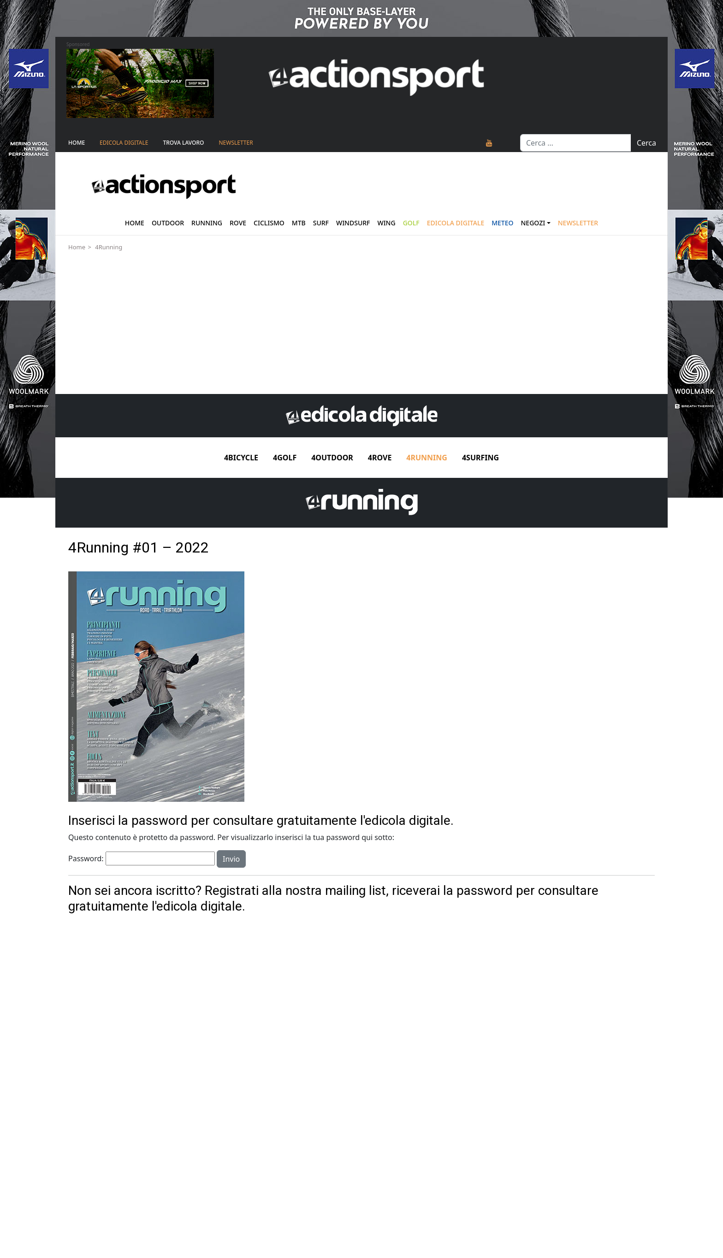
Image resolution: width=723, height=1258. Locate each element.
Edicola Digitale (124, 143)
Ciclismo (269, 222)
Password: (141, 858)
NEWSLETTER (236, 143)
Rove (238, 222)
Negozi (533, 222)
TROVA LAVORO (183, 143)
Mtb (299, 222)
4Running (108, 247)
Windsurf (353, 222)
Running (206, 222)
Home (76, 143)
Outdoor (168, 222)
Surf (321, 222)
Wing (386, 222)
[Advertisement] (361, 324)
